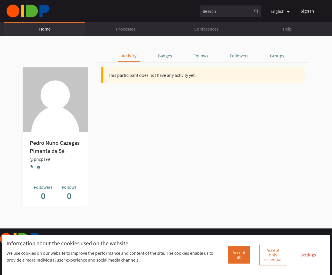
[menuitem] (281, 10)
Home (45, 29)
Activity (129, 56)
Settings (308, 255)
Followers (239, 56)
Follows (200, 56)
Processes (125, 29)
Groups (277, 56)
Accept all (239, 255)
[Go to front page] (28, 11)
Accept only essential (272, 254)
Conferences (206, 29)
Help (287, 29)
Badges (165, 56)
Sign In (307, 11)
